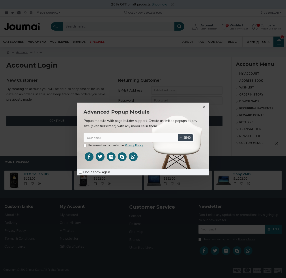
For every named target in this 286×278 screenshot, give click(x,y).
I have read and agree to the (114, 146)
